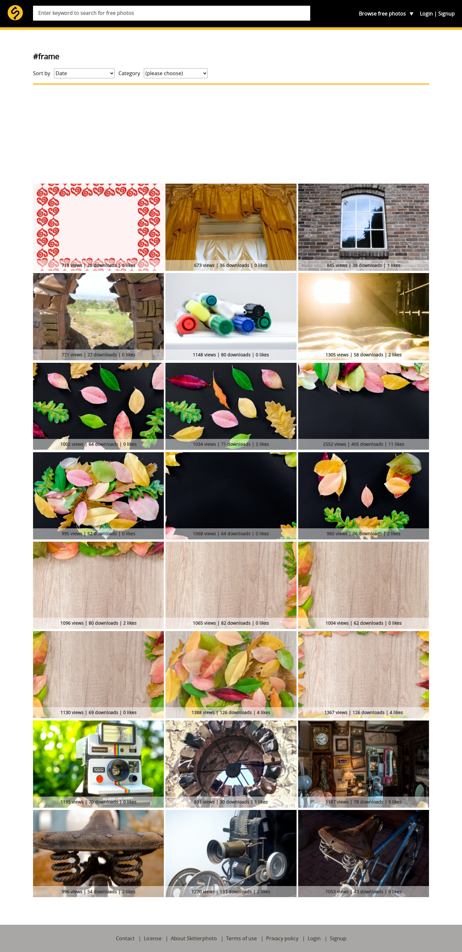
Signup (446, 13)
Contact (125, 938)
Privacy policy (282, 938)
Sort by (41, 73)
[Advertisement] (231, 134)
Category (129, 73)
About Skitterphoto (194, 938)
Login (426, 13)
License (153, 938)
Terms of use (241, 938)
